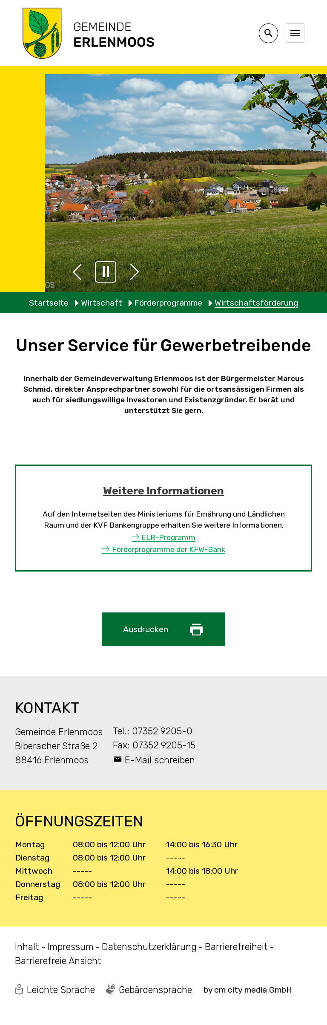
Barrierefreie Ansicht (58, 961)
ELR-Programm (168, 537)
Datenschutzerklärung (149, 947)
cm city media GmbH (253, 990)
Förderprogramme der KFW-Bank (168, 549)
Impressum (70, 947)
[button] (77, 272)
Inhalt (27, 947)
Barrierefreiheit (236, 947)
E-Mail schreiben (160, 760)
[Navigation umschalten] (295, 32)
